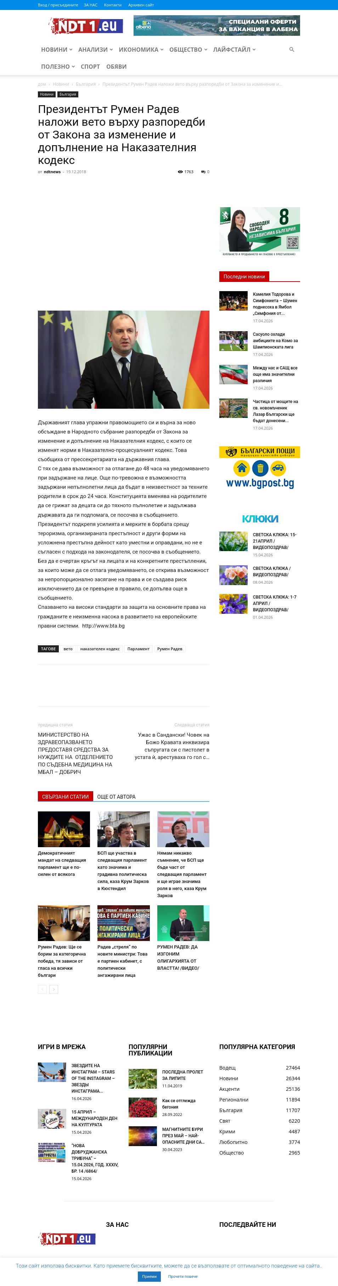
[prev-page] (42, 989)
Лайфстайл (234, 49)
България (86, 84)
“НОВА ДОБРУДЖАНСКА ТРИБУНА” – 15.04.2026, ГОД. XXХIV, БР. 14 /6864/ (95, 1158)
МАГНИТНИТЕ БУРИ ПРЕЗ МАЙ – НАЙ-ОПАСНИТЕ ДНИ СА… (183, 1136)
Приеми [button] (149, 1276)
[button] (291, 49)
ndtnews (52, 171)
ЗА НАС (90, 4)
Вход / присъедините (58, 4)
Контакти (113, 4)
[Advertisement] (123, 230)
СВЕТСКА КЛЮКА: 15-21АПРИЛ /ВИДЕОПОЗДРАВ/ (275, 541)
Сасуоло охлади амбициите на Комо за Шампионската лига (275, 341)
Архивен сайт (141, 4)
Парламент (139, 648)
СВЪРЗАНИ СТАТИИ (65, 797)
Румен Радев (169, 648)
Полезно (58, 66)
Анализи (95, 49)
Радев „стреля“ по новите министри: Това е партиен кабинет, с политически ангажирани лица (122, 961)
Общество (188, 49)
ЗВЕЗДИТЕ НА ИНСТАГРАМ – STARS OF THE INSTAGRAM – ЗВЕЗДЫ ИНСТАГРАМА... (93, 1078)
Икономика (141, 49)
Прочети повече (183, 1276)
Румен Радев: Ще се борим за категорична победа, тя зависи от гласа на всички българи (62, 961)
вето (67, 648)
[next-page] (53, 989)
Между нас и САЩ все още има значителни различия (275, 374)
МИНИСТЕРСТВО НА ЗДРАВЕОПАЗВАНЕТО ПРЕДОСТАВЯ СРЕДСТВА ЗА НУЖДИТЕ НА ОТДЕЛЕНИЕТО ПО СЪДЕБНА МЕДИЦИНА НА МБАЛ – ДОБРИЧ (75, 753)
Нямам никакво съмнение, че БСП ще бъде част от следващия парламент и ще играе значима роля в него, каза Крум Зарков (182, 874)
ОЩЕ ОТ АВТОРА (116, 797)
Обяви (116, 66)
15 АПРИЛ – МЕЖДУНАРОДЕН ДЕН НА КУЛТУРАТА (94, 1118)
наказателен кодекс (100, 648)
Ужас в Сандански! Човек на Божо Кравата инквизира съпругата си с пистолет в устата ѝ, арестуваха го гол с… (172, 746)
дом (42, 84)
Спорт (90, 66)
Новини (57, 49)
